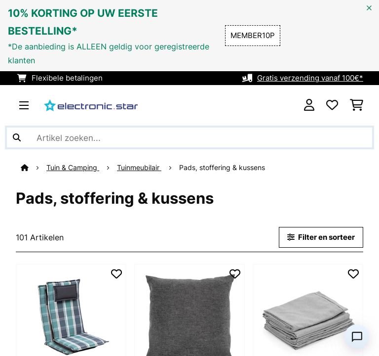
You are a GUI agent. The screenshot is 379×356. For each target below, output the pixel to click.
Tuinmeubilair (139, 168)
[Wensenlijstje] (332, 105)
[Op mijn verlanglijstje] (116, 273)
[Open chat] (356, 336)
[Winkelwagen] (356, 105)
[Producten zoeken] (189, 137)
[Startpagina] (33, 168)
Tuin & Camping (72, 168)
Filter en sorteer (321, 237)
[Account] (309, 105)
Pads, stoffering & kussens (223, 168)
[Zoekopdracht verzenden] (17, 137)
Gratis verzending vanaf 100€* (310, 78)
